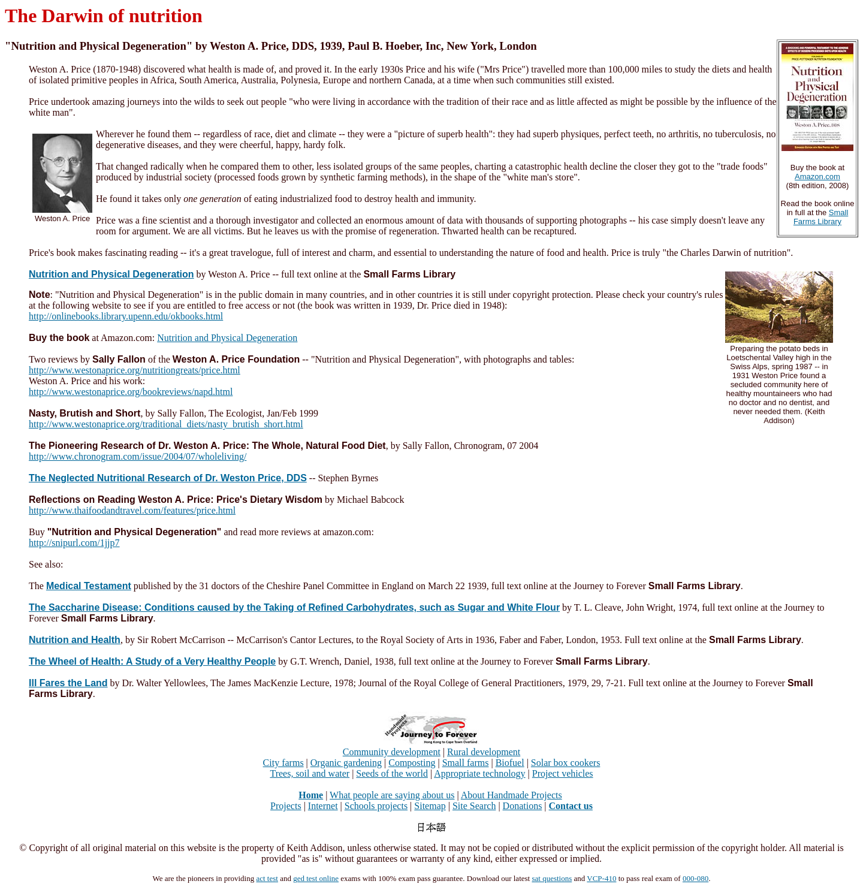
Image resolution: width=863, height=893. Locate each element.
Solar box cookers (566, 763)
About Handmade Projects (511, 795)
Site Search (474, 806)
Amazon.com (817, 176)
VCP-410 (601, 878)
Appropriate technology (479, 773)
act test (266, 878)
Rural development (483, 752)
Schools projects (376, 806)
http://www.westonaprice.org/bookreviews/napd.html (131, 392)
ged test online (316, 878)
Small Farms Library (820, 217)
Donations (522, 806)
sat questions (552, 878)
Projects (285, 806)
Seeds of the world (392, 773)
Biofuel (510, 763)
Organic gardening (346, 763)
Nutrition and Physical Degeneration (227, 338)
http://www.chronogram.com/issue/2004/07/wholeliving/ (137, 456)
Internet (323, 806)
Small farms (465, 763)
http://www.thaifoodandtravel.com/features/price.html (132, 510)
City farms (283, 763)
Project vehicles (562, 773)
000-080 (695, 878)
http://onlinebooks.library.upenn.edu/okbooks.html (126, 316)
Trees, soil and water (309, 773)
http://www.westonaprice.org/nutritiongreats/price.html (134, 370)
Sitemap (429, 806)
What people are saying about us (392, 795)
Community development (391, 752)
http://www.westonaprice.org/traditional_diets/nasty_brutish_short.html (166, 424)
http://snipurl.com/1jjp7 (74, 543)
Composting (411, 763)
